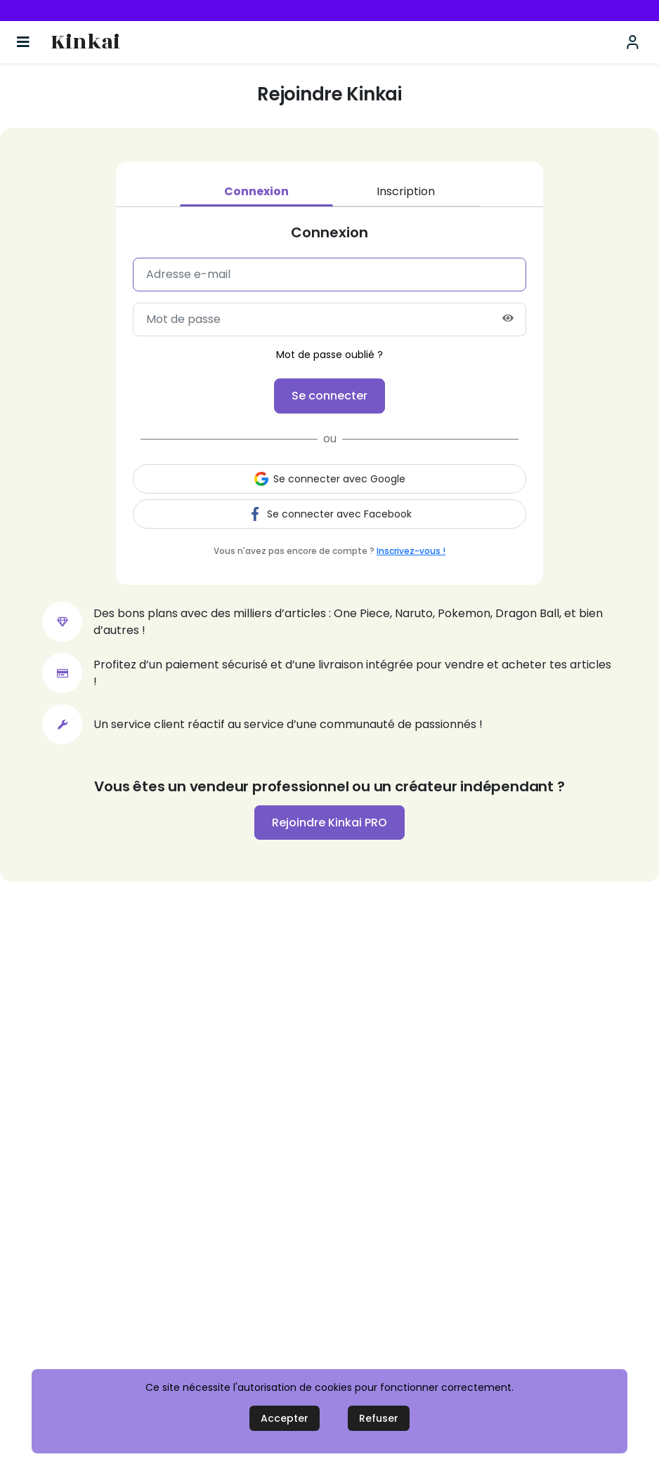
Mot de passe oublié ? (329, 355)
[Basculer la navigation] (23, 42)
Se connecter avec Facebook (330, 514)
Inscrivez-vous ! (411, 551)
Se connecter (329, 396)
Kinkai (85, 42)
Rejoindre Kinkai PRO (329, 822)
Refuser (378, 1418)
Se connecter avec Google (329, 479)
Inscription (406, 191)
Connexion (256, 191)
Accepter (284, 1418)
